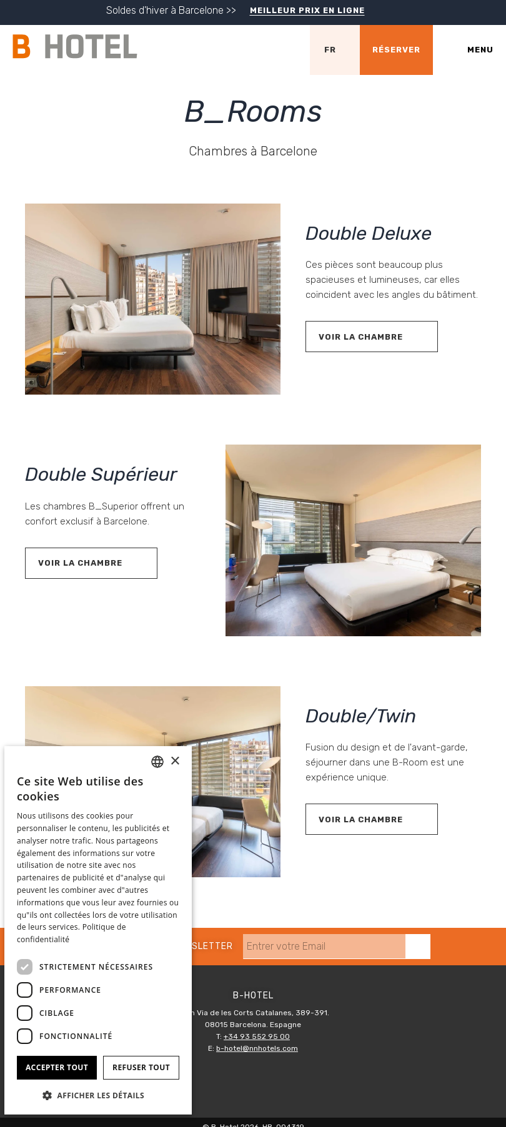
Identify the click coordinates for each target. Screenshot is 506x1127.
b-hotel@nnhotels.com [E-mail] (257, 1048)
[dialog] (98, 930)
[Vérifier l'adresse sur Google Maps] (285, 50)
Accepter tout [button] (57, 1067)
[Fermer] (493, 14)
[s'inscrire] (417, 946)
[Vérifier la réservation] (396, 50)
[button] (98, 1095)
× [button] (174, 761)
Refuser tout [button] (141, 1067)
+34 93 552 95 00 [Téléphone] (257, 1036)
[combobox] (157, 761)
